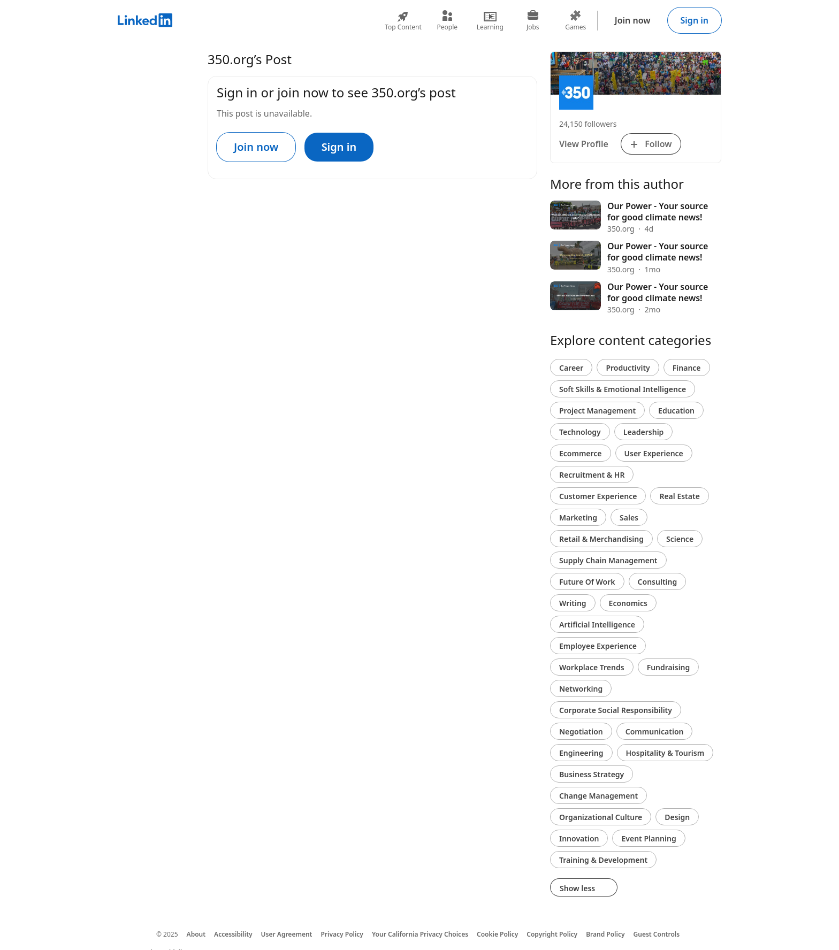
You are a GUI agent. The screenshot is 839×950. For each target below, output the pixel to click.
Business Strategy (591, 774)
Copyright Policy (552, 934)
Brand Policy (605, 934)
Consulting (657, 582)
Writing (572, 603)
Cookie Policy (497, 934)
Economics (628, 603)
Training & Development (603, 860)
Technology (580, 432)
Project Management (597, 410)
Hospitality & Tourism (665, 753)
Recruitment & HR (591, 475)
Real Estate (679, 496)
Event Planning (648, 838)
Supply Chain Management (608, 560)
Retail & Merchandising (601, 539)
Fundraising (668, 667)
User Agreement (286, 934)
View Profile (583, 144)
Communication (655, 731)
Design (677, 817)
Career (571, 368)
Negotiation (581, 731)
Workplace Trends (591, 667)
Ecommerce (580, 453)
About (196, 934)
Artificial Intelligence (597, 624)
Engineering (581, 753)
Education (676, 410)
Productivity (628, 368)
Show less (584, 888)
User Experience (653, 453)
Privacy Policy (342, 934)
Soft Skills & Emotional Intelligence (622, 389)
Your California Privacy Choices (420, 934)
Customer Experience (598, 496)
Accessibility (233, 934)
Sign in (694, 20)
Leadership (643, 432)
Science (679, 539)
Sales (629, 517)
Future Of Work (587, 582)
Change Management (598, 796)
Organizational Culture (600, 817)
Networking (580, 689)
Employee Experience (598, 646)
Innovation (579, 838)
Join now (633, 20)
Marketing (578, 517)
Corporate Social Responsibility (615, 710)
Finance (687, 368)
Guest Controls (657, 934)
